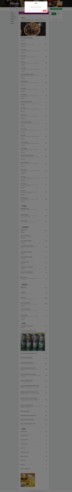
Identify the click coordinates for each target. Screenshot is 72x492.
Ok (44, 10)
